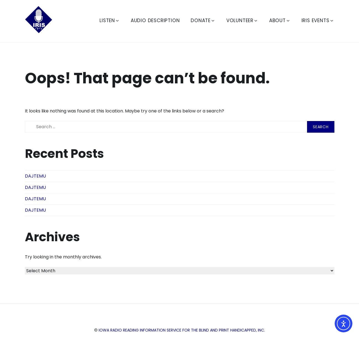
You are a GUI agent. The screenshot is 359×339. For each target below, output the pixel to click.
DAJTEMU (35, 176)
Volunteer (242, 20)
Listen (109, 20)
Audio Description (155, 20)
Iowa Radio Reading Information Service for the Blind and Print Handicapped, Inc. (182, 330)
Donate (203, 20)
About (279, 20)
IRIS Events (318, 20)
